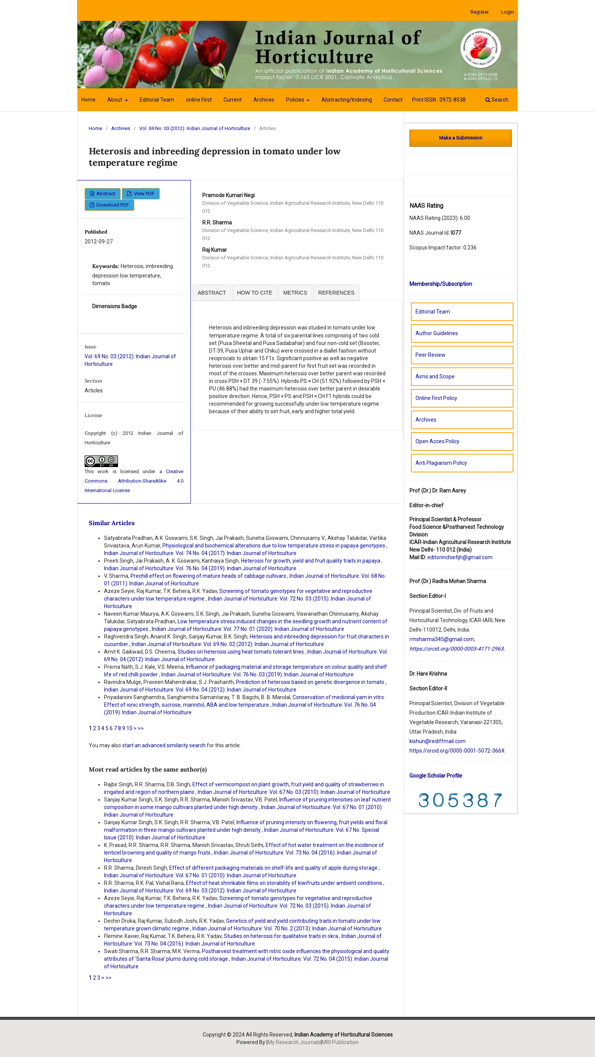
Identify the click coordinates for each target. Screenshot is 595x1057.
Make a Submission (460, 138)
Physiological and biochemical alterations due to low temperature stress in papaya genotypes (274, 546)
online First (199, 100)
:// (424, 751)
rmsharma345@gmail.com (441, 639)
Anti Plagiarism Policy (441, 463)
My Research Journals (294, 1042)
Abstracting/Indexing (346, 100)
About (115, 100)
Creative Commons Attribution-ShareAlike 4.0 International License (134, 481)
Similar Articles (112, 523)
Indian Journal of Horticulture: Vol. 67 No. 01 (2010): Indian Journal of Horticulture (200, 875)
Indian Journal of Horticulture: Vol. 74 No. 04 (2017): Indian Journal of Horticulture (200, 553)
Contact (393, 100)
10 (129, 728)
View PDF (143, 193)
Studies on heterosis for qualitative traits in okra (281, 936)
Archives (263, 100)
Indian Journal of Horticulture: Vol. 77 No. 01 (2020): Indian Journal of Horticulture (248, 629)
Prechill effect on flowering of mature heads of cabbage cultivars (209, 576)
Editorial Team (157, 100)
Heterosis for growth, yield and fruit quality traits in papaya (311, 561)
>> (141, 728)
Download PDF (112, 205)
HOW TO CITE (254, 293)
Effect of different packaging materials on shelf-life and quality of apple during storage (274, 868)
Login (507, 12)
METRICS (295, 293)
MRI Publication (340, 1042)
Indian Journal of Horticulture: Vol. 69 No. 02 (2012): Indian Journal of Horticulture (228, 644)
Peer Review (430, 355)
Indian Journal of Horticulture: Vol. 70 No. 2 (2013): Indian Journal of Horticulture (287, 928)
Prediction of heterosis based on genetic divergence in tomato (311, 682)
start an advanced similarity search (164, 745)
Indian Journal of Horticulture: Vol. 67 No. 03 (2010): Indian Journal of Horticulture (294, 792)
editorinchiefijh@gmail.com (460, 557)
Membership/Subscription (440, 284)
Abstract (105, 193)
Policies (295, 100)
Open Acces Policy (438, 441)
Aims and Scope (435, 376)
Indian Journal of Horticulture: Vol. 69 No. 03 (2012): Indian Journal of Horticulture (200, 891)
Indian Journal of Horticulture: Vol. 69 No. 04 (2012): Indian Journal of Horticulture (200, 690)
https (415, 751)
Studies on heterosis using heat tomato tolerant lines (241, 652)
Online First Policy (436, 398)
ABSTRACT (212, 293)
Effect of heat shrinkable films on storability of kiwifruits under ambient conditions (284, 883)
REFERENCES (336, 293)
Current (233, 100)
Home (88, 100)
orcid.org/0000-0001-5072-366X (466, 751)
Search (496, 100)
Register (480, 12)
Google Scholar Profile (435, 776)
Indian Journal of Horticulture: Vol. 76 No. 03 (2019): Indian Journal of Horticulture (257, 674)
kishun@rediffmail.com (437, 741)
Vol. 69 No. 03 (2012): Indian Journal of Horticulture (194, 128)
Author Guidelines (437, 333)
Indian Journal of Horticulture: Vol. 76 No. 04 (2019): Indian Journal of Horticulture (200, 568)
